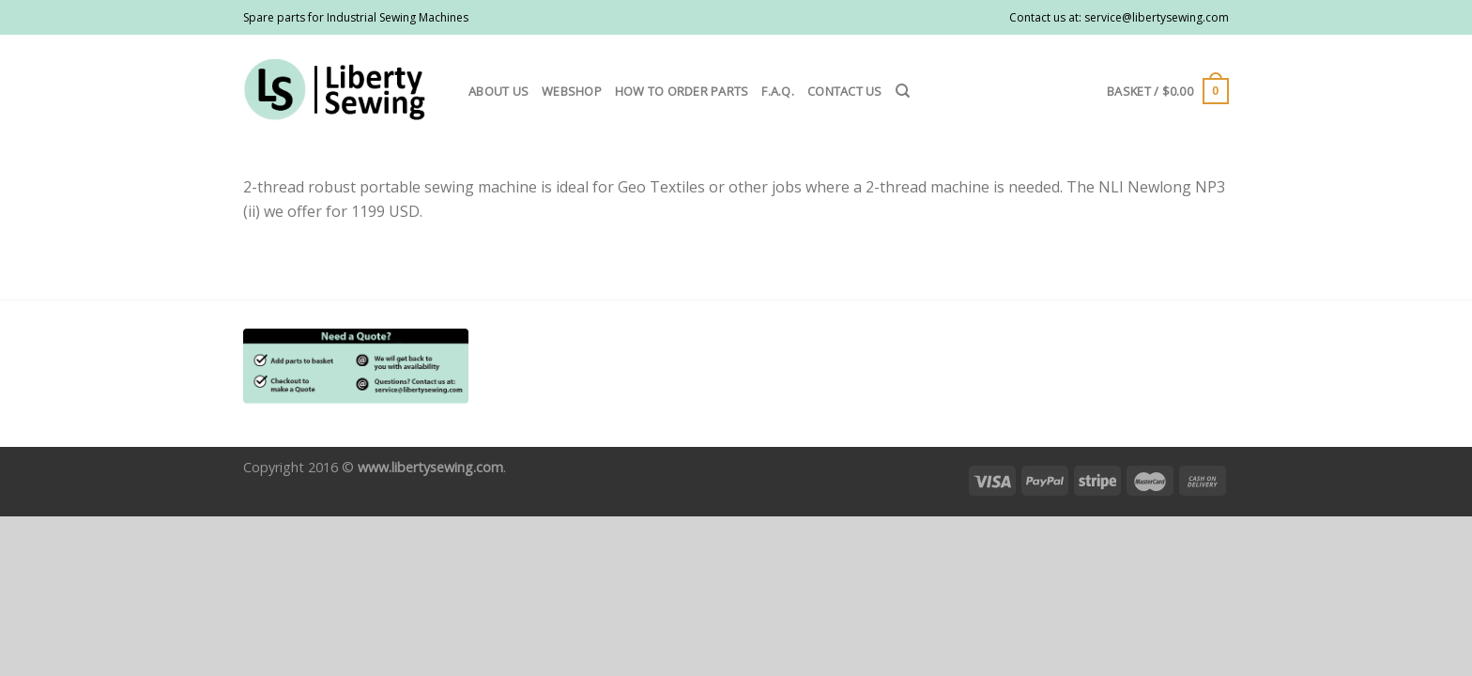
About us (498, 91)
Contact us (844, 91)
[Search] (903, 91)
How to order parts (682, 91)
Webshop (572, 91)
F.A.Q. (777, 91)
